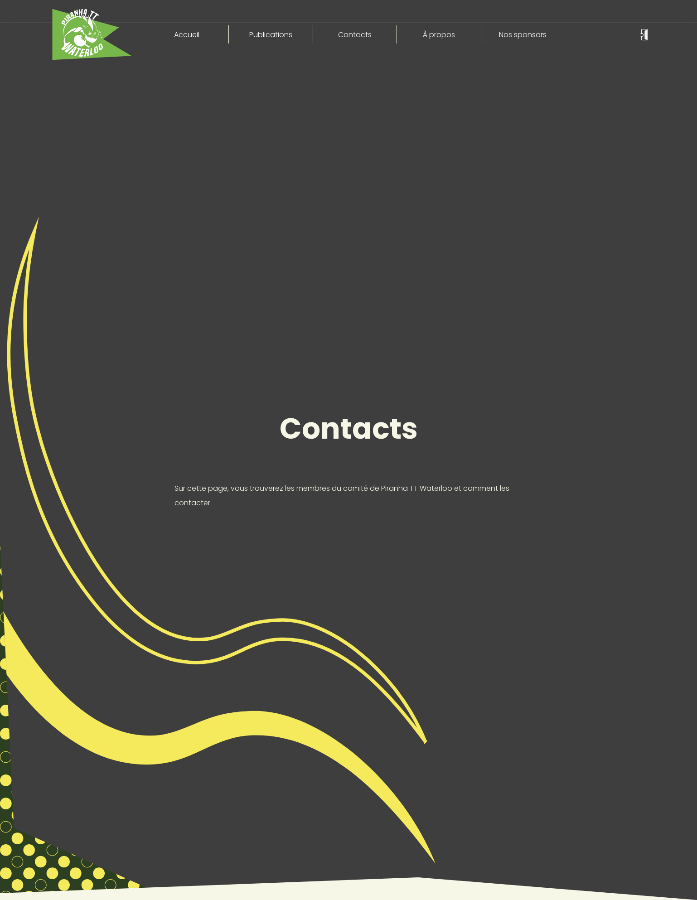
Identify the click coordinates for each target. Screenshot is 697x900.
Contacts (355, 34)
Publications (270, 34)
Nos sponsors (523, 34)
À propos (439, 34)
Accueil (186, 34)
